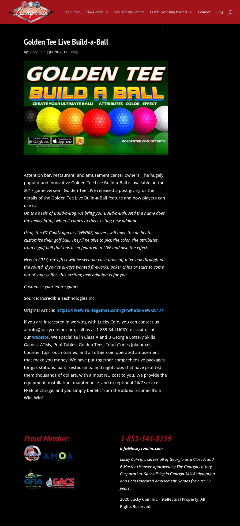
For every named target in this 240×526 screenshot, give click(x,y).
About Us (72, 12)
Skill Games (94, 12)
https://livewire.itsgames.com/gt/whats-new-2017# (110, 310)
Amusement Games (129, 12)
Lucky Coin (37, 52)
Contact (204, 12)
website (40, 337)
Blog (219, 12)
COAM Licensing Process (168, 12)
